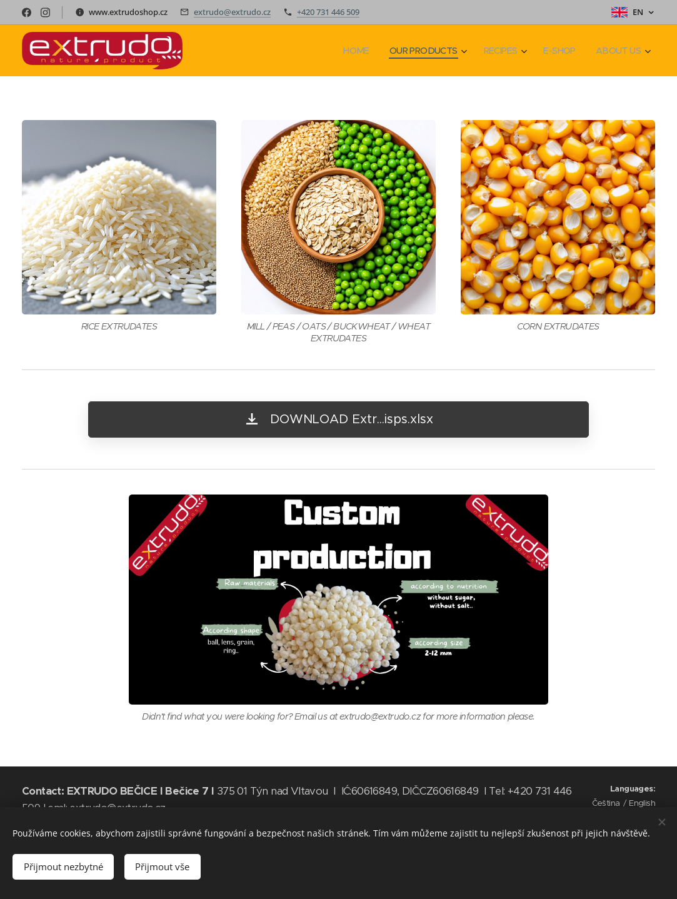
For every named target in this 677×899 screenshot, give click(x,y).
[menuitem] (346, 50)
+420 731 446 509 (328, 12)
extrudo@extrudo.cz (232, 12)
